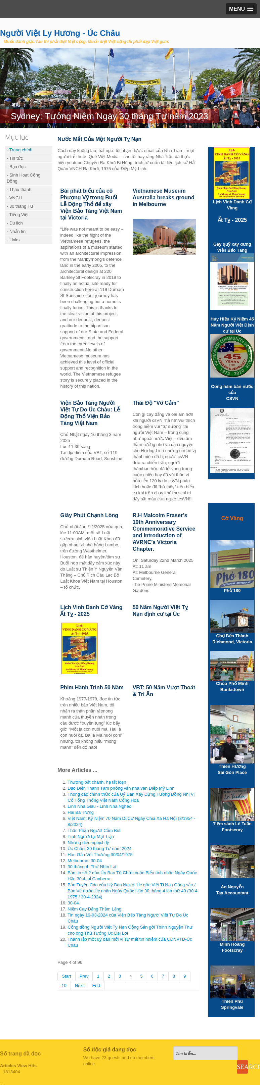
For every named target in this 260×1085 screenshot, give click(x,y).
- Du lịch (15, 223)
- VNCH (14, 197)
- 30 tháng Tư (20, 206)
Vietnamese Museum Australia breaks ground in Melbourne (163, 197)
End (96, 985)
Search (242, 1066)
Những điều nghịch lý (88, 842)
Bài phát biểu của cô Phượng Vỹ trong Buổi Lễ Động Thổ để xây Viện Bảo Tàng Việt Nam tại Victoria (91, 204)
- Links (13, 239)
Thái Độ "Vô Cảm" (156, 403)
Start (66, 976)
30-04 (73, 902)
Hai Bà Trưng (81, 812)
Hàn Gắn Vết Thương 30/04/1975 (100, 854)
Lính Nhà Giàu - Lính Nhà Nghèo (99, 806)
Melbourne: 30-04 (85, 860)
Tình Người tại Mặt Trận (91, 836)
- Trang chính (20, 149)
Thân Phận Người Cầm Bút (94, 830)
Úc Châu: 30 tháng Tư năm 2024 (99, 848)
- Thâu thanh (19, 189)
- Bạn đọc (16, 166)
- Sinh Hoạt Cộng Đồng (23, 178)
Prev (84, 976)
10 (63, 985)
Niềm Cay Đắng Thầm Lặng (94, 908)
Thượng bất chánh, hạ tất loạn (97, 782)
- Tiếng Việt (18, 214)
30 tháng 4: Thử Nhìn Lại (92, 866)
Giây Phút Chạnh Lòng (89, 515)
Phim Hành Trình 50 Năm (91, 687)
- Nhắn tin (16, 231)
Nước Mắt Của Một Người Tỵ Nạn (99, 139)
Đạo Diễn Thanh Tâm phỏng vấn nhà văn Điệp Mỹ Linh (121, 788)
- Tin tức (15, 158)
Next (79, 985)
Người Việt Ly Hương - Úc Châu (60, 33)
